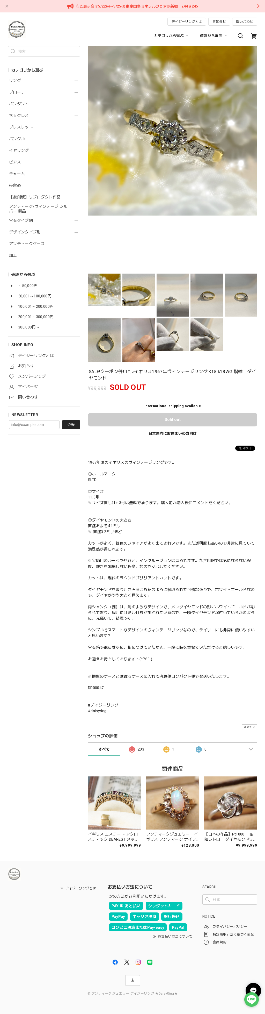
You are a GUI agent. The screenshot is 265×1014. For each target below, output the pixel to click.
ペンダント (19, 104)
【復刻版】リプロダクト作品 (35, 197)
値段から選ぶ (214, 35)
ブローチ (17, 92)
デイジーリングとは (187, 22)
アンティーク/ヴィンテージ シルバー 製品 (38, 208)
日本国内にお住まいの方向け (173, 433)
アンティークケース (27, 244)
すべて (104, 749)
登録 (71, 425)
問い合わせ (244, 22)
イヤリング (19, 150)
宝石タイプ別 (23, 220)
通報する (249, 727)
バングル (17, 139)
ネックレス (19, 115)
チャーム (17, 174)
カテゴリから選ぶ (172, 35)
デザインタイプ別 (25, 232)
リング (15, 80)
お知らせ (219, 22)
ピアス (15, 162)
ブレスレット (21, 127)
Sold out (173, 419)
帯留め (15, 185)
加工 (13, 255)
